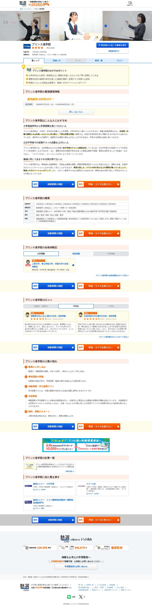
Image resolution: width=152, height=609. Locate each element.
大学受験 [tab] (41, 254)
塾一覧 (80, 585)
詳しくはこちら (76, 112)
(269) (52, 48)
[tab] (72, 39)
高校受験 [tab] (76, 254)
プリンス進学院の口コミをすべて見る (113, 337)
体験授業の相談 (48, 184)
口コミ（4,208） (41, 489)
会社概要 (110, 587)
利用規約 (112, 585)
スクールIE (91, 484)
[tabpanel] (76, 265)
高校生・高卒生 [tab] (41, 306)
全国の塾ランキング (110, 590)
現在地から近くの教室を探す (112, 45)
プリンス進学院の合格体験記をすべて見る (111, 275)
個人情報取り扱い (84, 587)
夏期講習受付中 (113, 51)
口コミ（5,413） (94, 493)
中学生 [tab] (76, 306)
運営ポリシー (96, 590)
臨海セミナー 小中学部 (43, 484)
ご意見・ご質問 (99, 587)
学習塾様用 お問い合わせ (76, 566)
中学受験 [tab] (111, 254)
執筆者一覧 (90, 585)
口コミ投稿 (120, 587)
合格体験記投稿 (83, 590)
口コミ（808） (40, 508)
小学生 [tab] (111, 306)
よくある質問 (101, 585)
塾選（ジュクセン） (26, 9)
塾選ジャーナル (126, 590)
